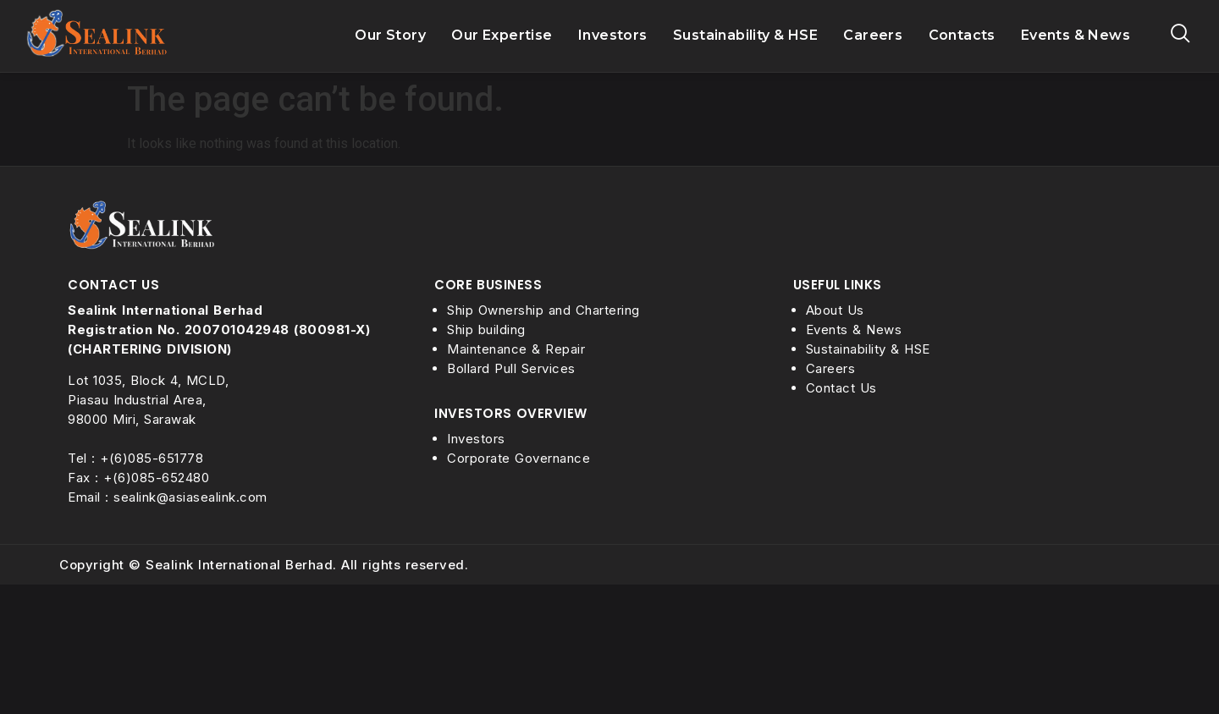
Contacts (962, 35)
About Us (835, 310)
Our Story (390, 36)
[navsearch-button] (1181, 35)
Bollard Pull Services (511, 368)
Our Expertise (502, 36)
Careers (872, 36)
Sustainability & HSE (745, 36)
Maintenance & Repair (516, 349)
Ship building (486, 329)
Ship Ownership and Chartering (543, 310)
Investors (613, 36)
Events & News (1075, 35)
